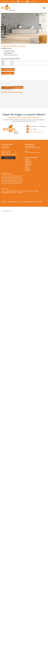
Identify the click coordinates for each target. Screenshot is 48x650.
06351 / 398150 (32, 1)
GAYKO (3, 190)
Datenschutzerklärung (13, 201)
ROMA (23, 190)
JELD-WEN (20, 192)
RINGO (15, 192)
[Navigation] (44, 8)
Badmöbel (27, 159)
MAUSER (3, 192)
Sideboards (27, 168)
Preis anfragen (8, 73)
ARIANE (7, 192)
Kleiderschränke (28, 164)
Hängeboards (28, 162)
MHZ (19, 190)
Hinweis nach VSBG (38, 201)
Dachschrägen (28, 161)
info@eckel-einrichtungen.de (35, 131)
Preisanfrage (18, 87)
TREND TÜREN (9, 190)
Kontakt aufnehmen (9, 157)
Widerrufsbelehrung (27, 201)
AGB (21, 201)
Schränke (27, 170)
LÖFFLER (36, 190)
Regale (26, 167)
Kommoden (27, 165)
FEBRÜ (31, 190)
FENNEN (15, 190)
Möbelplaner (7, 87)
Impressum (4, 201)
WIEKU (11, 192)
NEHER (27, 190)
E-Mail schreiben (23, 1)
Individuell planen (9, 69)
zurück (8, 76)
